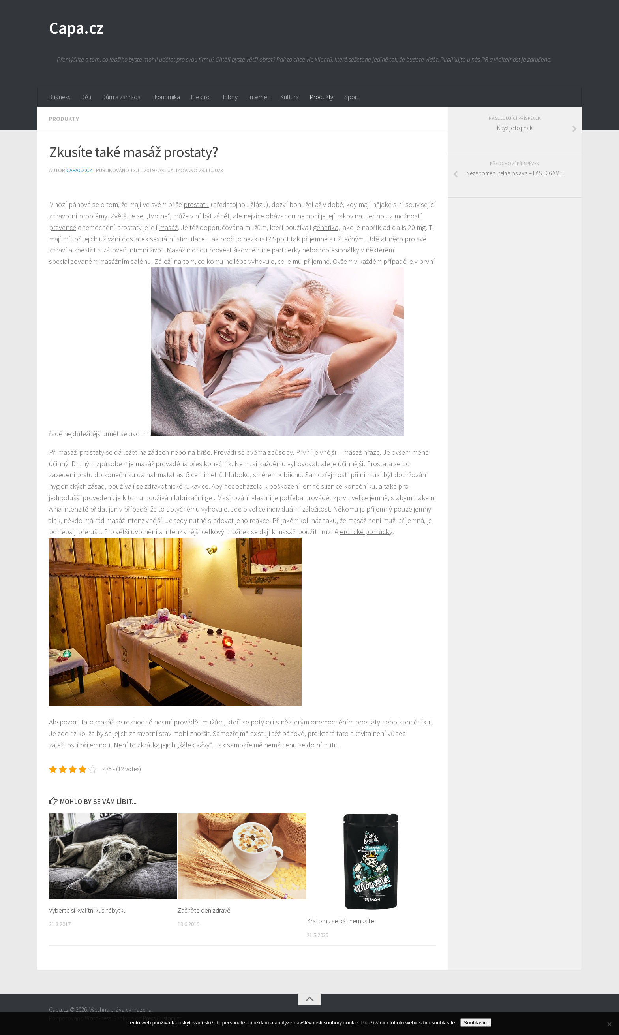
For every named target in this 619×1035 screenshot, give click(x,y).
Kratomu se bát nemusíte (340, 920)
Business (59, 97)
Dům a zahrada (121, 97)
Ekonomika (166, 97)
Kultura (289, 97)
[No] (609, 1024)
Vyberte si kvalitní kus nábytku (87, 910)
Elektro (200, 97)
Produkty (321, 97)
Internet (259, 97)
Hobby (229, 97)
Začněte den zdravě (204, 910)
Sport (351, 97)
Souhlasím (475, 1023)
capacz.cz (80, 170)
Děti (86, 97)
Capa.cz (76, 27)
